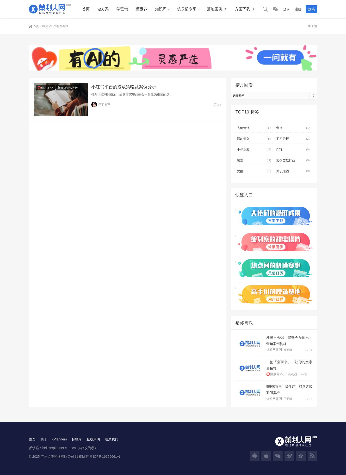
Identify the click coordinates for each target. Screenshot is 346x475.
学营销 (122, 9)
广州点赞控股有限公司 (57, 456)
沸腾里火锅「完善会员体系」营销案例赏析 (289, 341)
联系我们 (111, 439)
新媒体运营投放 (68, 87)
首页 (86, 9)
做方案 (103, 9)
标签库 (77, 439)
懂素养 (141, 9)
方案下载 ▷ (245, 9)
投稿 (311, 9)
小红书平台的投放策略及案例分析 (123, 86)
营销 (293, 128)
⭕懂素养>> (274, 374)
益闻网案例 (274, 349)
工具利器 (291, 374)
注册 (298, 9)
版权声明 (93, 439)
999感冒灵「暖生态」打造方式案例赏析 (289, 390)
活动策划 (254, 139)
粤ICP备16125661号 (105, 456)
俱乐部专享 (186, 9)
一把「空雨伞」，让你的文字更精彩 (289, 365)
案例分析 (293, 139)
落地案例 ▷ (217, 9)
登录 (286, 9)
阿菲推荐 (100, 104)
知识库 (161, 9)
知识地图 (293, 171)
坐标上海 (254, 150)
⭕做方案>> (45, 87)
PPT (293, 150)
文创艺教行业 (293, 160)
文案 (254, 171)
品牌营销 (254, 128)
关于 (43, 439)
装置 (254, 160)
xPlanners (59, 439)
